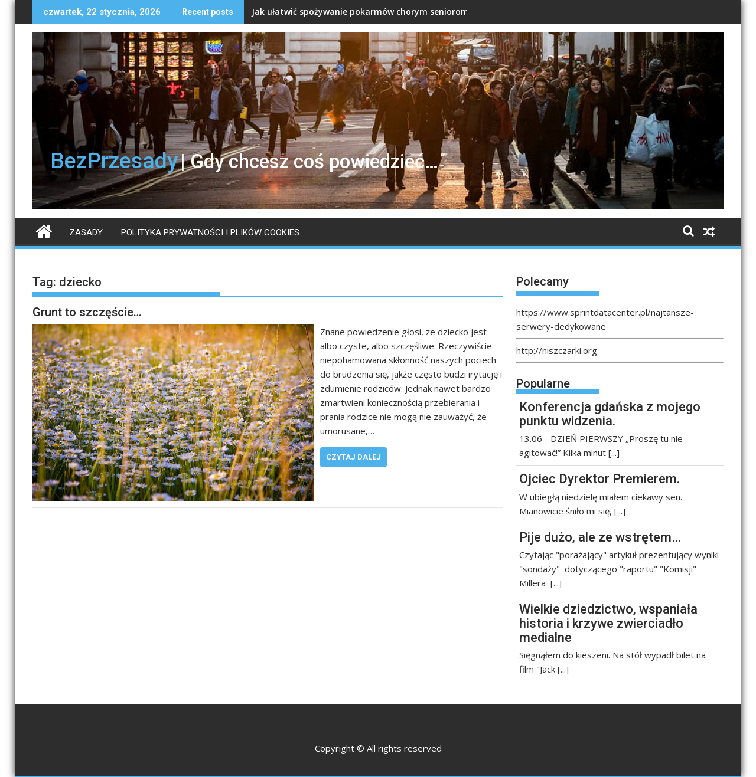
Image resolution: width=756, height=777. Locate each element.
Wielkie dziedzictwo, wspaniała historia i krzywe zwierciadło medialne (608, 623)
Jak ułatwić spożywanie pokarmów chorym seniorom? (362, 11)
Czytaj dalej (353, 457)
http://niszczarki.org (556, 350)
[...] (614, 452)
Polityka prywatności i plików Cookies (210, 232)
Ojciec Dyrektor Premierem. (599, 478)
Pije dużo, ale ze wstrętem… (600, 537)
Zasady (86, 232)
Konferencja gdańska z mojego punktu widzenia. (609, 413)
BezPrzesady (114, 160)
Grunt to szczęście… (87, 312)
